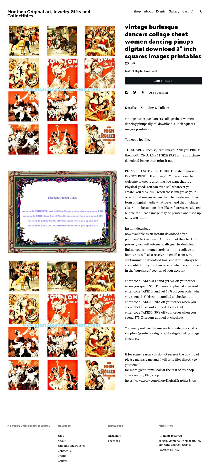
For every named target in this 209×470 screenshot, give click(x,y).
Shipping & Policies (155, 107)
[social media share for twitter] (135, 92)
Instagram (114, 435)
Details (131, 107)
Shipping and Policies (71, 446)
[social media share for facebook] (127, 92)
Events (161, 11)
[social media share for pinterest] (143, 92)
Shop (137, 11)
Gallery (174, 11)
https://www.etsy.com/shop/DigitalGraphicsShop (160, 380)
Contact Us (65, 451)
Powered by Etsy (169, 450)
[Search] (200, 12)
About (148, 11)
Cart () (187, 11)
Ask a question (158, 92)
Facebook (114, 441)
